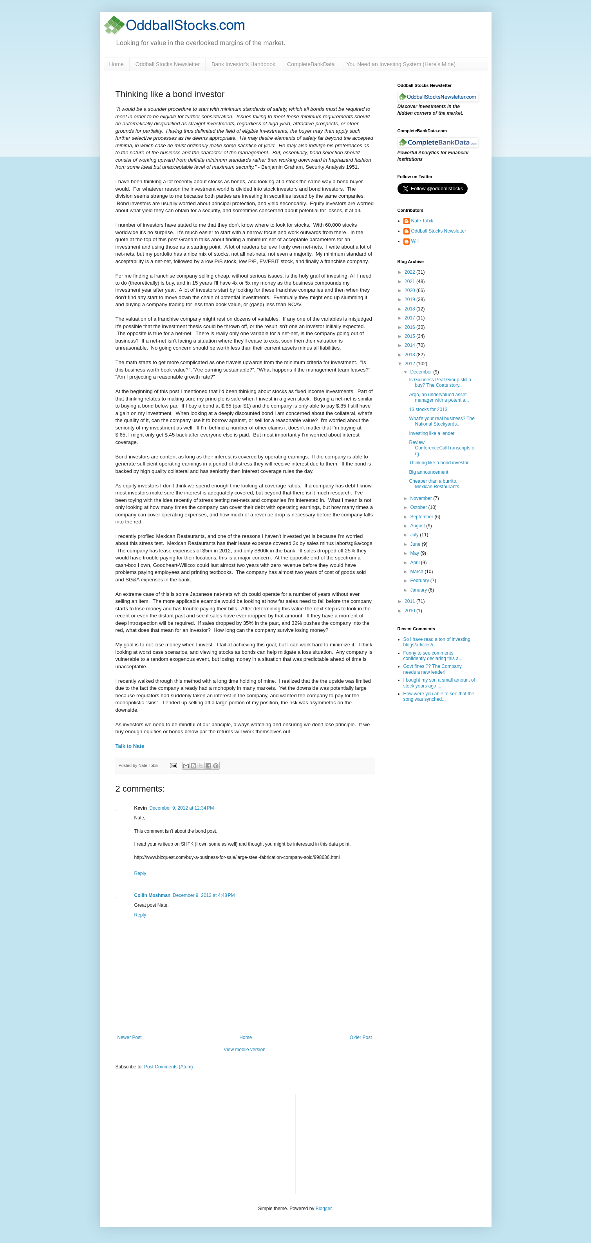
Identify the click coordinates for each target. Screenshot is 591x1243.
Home (116, 64)
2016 (410, 327)
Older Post (361, 1037)
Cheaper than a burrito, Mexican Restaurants (434, 483)
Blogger (324, 1208)
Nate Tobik (422, 221)
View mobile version (245, 1049)
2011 (410, 601)
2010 (410, 610)
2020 (410, 290)
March (417, 571)
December (421, 372)
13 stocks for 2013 (428, 409)
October (419, 507)
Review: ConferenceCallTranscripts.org (441, 448)
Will (415, 241)
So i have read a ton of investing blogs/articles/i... (436, 642)
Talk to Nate (130, 746)
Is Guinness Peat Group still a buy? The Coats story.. (440, 382)
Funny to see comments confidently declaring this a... (433, 655)
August (418, 526)
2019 (410, 299)
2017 (410, 318)
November (421, 498)
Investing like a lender (431, 433)
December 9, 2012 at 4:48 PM (204, 895)
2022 (410, 272)
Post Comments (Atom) (168, 1067)
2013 (410, 354)
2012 (410, 363)
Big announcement (428, 472)
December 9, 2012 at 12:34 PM (181, 808)
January (419, 590)
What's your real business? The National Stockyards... (441, 421)
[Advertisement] (360, 1143)
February (420, 580)
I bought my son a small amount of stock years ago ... (439, 682)
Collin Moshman (152, 895)
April (415, 562)
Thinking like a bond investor (438, 462)
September (422, 517)
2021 (410, 281)
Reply (140, 873)
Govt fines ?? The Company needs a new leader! (432, 669)
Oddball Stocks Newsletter (168, 64)
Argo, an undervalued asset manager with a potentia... (439, 397)
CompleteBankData (310, 64)
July (415, 535)
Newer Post (129, 1037)
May (415, 553)
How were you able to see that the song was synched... (438, 696)
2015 (410, 336)
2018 (410, 309)
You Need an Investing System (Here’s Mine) (400, 64)
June (415, 544)
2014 (410, 345)
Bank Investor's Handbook (243, 64)
